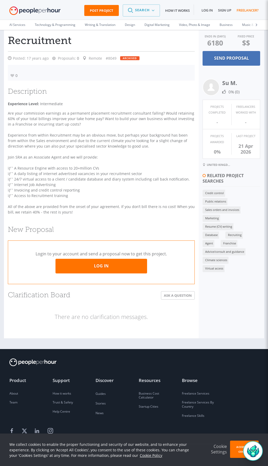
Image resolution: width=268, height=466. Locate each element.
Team (13, 402)
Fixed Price (242, 36)
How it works (177, 10)
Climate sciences (204, 226)
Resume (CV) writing (206, 201)
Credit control (202, 184)
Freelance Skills (193, 415)
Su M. (217, 82)
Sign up (224, 10)
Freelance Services (195, 393)
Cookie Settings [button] (219, 449)
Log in (207, 10)
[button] (141, 10)
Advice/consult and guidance (212, 218)
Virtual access (234, 226)
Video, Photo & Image (194, 25)
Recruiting (199, 209)
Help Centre (61, 411)
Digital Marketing (157, 25)
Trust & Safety (63, 402)
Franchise (240, 209)
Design (130, 25)
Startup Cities (148, 406)
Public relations (231, 184)
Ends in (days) (205, 36)
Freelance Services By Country (198, 404)
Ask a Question (165, 301)
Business (226, 25)
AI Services (17, 25)
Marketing (243, 193)
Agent (220, 209)
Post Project (101, 10)
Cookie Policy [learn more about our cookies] (151, 455)
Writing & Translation (100, 25)
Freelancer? (248, 10)
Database (236, 201)
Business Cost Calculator (149, 395)
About (13, 393)
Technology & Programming (55, 25)
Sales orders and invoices (210, 193)
